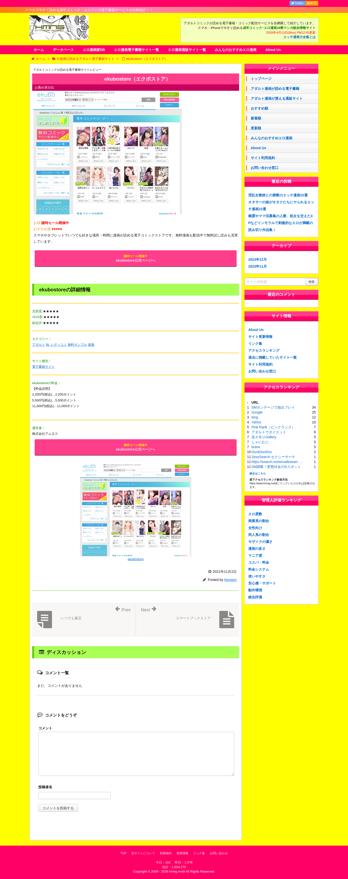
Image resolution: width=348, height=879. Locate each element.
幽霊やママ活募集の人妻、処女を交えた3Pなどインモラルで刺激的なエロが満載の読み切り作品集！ (280, 223)
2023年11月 (257, 266)
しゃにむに (260, 442)
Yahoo (256, 422)
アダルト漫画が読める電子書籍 (275, 88)
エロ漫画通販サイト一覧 (187, 50)
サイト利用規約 (263, 158)
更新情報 (182, 853)
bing (254, 417)
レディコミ (59, 345)
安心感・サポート (262, 583)
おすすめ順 (259, 108)
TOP (123, 853)
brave (255, 447)
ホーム (39, 50)
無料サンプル (77, 345)
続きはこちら (257, 473)
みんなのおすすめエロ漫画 (235, 50)
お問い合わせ (219, 853)
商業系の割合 (258, 521)
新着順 (256, 118)
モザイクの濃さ (260, 542)
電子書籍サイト (43, 367)
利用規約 (166, 853)
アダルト (38, 345)
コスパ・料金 (258, 562)
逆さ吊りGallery (263, 437)
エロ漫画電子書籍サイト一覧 (136, 50)
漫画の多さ (257, 549)
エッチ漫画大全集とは (299, 37)
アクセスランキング (263, 350)
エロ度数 (255, 514)
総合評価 (255, 597)
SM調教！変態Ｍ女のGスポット (276, 467)
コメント (45, 728)
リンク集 (255, 344)
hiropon (230, 580)
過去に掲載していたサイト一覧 (272, 357)
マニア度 (255, 555)
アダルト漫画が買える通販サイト (277, 98)
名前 (136, 788)
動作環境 (255, 590)
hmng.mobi (177, 871)
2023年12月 (257, 259)
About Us (273, 50)
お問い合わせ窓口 (264, 167)
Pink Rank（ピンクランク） (273, 427)
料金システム (258, 569)
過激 (91, 345)
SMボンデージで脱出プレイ (273, 407)
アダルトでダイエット (268, 432)
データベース (63, 50)
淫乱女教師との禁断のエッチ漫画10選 (278, 195)
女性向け (255, 528)
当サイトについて (143, 853)
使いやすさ (257, 576)
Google (257, 412)
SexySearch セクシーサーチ (273, 457)
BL (48, 345)
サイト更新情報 (260, 337)
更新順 (256, 128)
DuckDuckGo (261, 452)
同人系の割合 (258, 535)
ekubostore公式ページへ (135, 258)
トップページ (261, 78)
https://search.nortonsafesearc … (276, 462)
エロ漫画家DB (94, 50)
